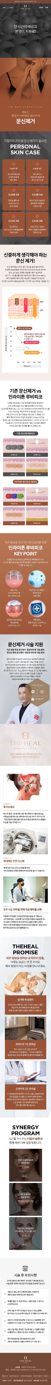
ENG (11, 8)
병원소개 (5, 1376)
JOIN (46, 7)
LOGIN (41, 7)
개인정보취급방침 (26, 1376)
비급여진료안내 (14, 1376)
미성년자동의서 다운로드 (41, 1376)
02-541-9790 (43, 1380)
